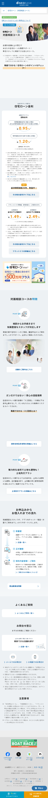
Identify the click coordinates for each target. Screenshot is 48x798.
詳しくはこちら (11, 176)
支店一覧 (38, 767)
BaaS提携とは (35, 778)
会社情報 (8, 781)
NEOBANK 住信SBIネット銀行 (24, 3)
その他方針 (29, 783)
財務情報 (18, 781)
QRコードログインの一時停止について (16, 20)
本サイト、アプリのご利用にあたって (18, 785)
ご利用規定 (38, 781)
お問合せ (7, 778)
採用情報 (24, 778)
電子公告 (28, 781)
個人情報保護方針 (18, 783)
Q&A (15, 778)
